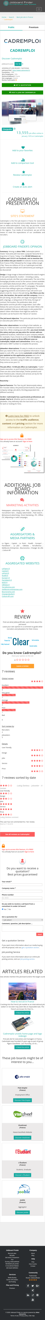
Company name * (9, 895)
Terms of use (14, 1316)
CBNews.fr (6, 592)
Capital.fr (5, 578)
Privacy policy (24, 1316)
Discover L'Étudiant (22, 1175)
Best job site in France (25, 17)
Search (11, 17)
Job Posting (12, 1282)
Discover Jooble (22, 1212)
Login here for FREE (18, 422)
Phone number (8, 902)
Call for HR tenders (12, 1280)
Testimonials (33, 1276)
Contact (32, 1266)
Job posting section (27, 966)
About (33, 1253)
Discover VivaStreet (22, 1137)
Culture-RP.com (8, 603)
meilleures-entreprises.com (12, 596)
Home (4, 17)
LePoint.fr (5, 580)
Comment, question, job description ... (17, 930)
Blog (33, 1255)
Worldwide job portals (12, 1264)
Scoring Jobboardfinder (12, 1262)
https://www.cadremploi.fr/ (21, 70)
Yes (4, 916)
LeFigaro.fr (6, 575)
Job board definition (12, 1268)
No (9, 916)
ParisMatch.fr (7, 587)
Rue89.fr (5, 582)
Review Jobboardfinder (33, 1279)
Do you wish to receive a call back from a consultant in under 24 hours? (18, 912)
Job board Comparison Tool (12, 1258)
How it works (33, 1264)
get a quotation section (30, 954)
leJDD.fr (5, 589)
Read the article (22, 1020)
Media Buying (12, 1277)
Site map (31, 1316)
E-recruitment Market (12, 1266)
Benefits (12, 1255)
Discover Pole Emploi (22, 1100)
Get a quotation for (9, 924)
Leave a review (22, 673)
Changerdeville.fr (8, 601)
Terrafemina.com (8, 594)
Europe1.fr (6, 585)
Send (40, 941)
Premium (12, 1288)
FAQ (33, 1262)
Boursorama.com (8, 599)
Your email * (7, 888)
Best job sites (12, 1253)
